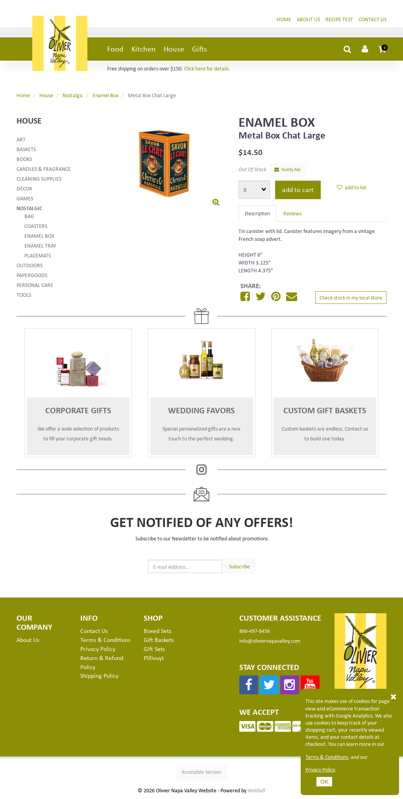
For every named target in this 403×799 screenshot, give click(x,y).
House (174, 48)
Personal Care (35, 285)
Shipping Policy (99, 675)
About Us (308, 19)
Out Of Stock (252, 169)
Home (284, 19)
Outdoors (30, 265)
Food (115, 48)
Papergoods (32, 275)
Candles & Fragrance (44, 168)
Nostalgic (73, 95)
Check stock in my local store (351, 297)
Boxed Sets (157, 630)
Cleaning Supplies (39, 178)
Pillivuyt (154, 657)
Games (25, 198)
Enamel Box (105, 95)
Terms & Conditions (326, 756)
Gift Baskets (159, 639)
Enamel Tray (40, 245)
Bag (29, 216)
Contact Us (372, 19)
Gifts (199, 48)
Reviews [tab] (292, 213)
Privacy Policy (320, 769)
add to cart (298, 189)
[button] (382, 48)
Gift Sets (154, 648)
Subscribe (239, 566)
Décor (24, 188)
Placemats (37, 255)
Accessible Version (201, 771)
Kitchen (143, 48)
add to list (351, 187)
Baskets (26, 149)
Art (21, 139)
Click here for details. (207, 68)
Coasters (35, 225)
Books (24, 159)
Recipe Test (339, 19)
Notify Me (287, 169)
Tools (24, 294)
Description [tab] (257, 213)
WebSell (256, 790)
